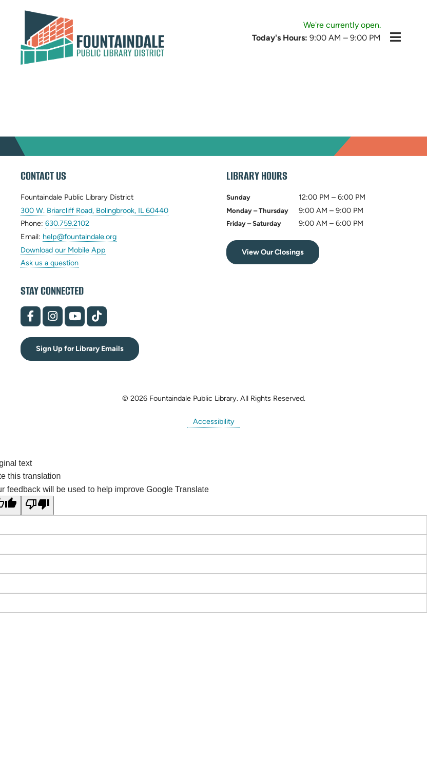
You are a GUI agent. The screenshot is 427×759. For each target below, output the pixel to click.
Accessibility (214, 420)
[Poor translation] (37, 505)
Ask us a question (50, 262)
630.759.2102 (67, 223)
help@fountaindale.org (80, 237)
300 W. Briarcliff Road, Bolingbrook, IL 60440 (94, 211)
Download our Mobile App (63, 250)
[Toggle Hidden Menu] (395, 37)
